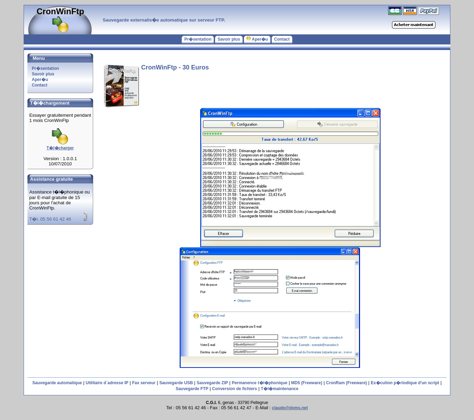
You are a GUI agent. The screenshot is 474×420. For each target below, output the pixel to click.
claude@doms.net (290, 407)
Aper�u (257, 39)
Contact (282, 39)
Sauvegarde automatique (57, 382)
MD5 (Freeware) (306, 382)
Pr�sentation (197, 39)
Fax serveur (143, 382)
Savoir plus (229, 39)
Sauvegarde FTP (191, 388)
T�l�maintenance (280, 388)
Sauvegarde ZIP (212, 382)
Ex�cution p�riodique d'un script (405, 382)
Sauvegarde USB (176, 382)
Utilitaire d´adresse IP (107, 382)
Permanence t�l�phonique (259, 382)
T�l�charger (60, 145)
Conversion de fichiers (234, 388)
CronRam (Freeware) (346, 382)
